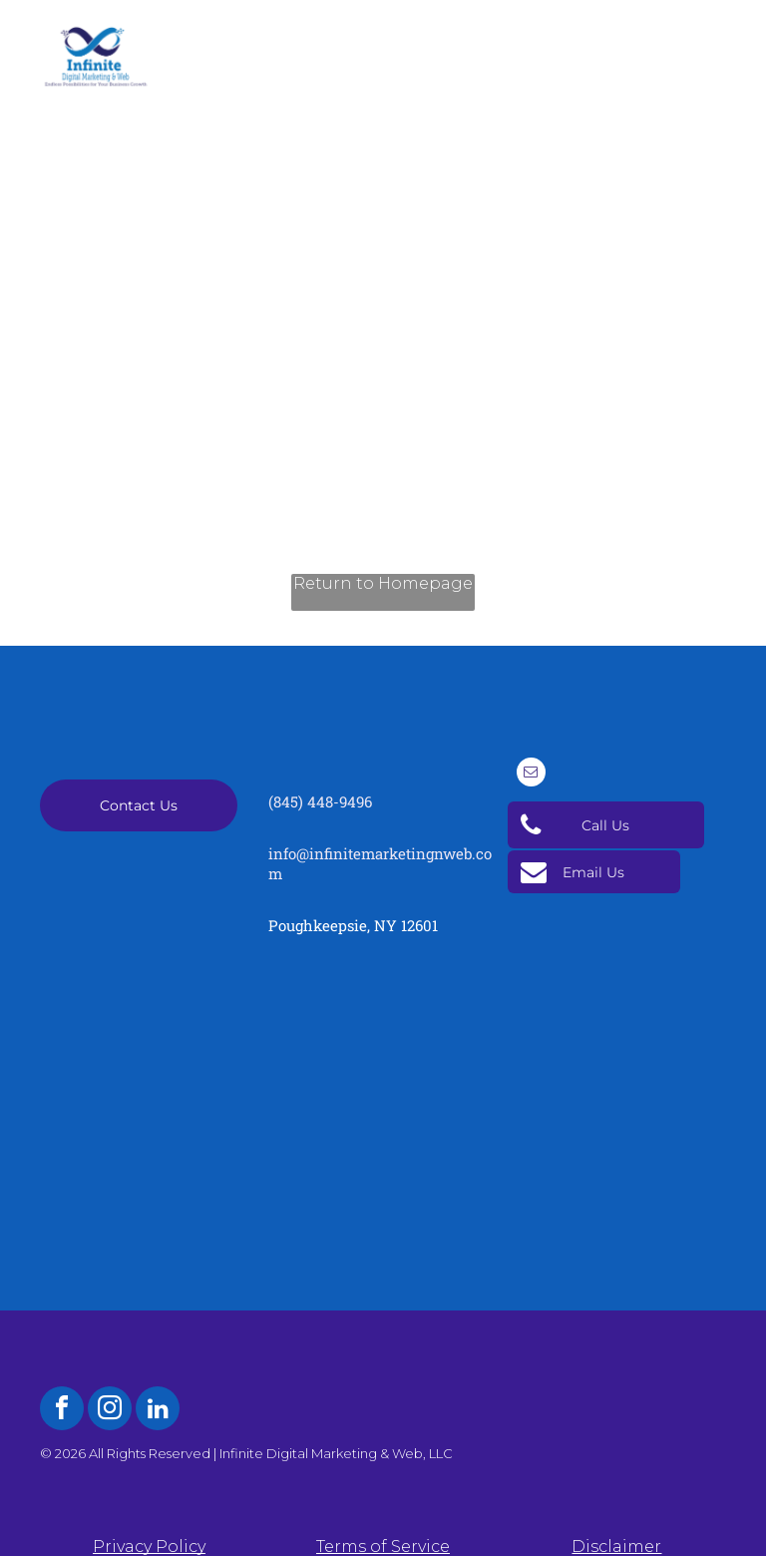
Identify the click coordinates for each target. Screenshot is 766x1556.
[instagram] (110, 1410)
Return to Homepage (383, 583)
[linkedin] (158, 1410)
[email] (531, 774)
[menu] (722, 28)
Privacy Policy (149, 1546)
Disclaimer (616, 1546)
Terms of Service (383, 1546)
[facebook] (62, 1410)
